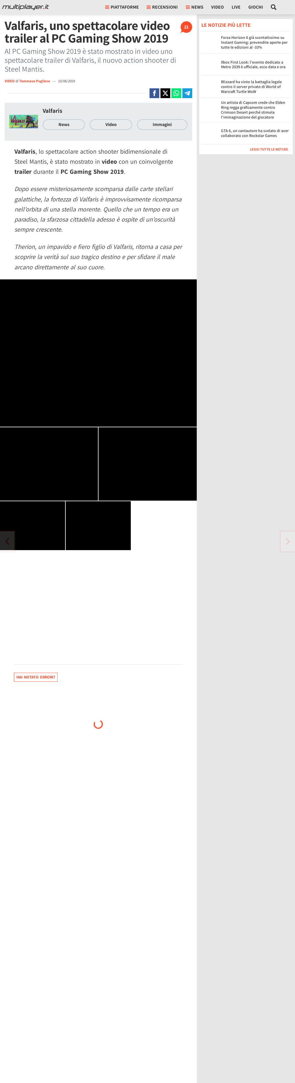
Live (236, 7)
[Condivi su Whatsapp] (176, 93)
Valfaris (52, 111)
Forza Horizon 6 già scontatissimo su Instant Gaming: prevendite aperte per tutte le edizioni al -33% (254, 42)
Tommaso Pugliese (35, 81)
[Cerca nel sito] (274, 7)
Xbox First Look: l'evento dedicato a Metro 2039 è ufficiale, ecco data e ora (253, 65)
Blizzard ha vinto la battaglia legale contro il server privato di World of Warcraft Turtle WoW (251, 86)
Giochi (255, 7)
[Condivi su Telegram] (187, 93)
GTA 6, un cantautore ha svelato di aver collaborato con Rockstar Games (255, 133)
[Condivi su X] (165, 93)
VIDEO (10, 81)
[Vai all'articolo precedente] (288, 541)
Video (217, 7)
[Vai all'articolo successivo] (7, 541)
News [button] (194, 7)
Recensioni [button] (162, 7)
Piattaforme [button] (122, 7)
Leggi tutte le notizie (269, 149)
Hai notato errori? (35, 677)
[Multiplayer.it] (25, 7)
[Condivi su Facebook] (154, 93)
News (63, 124)
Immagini (162, 124)
